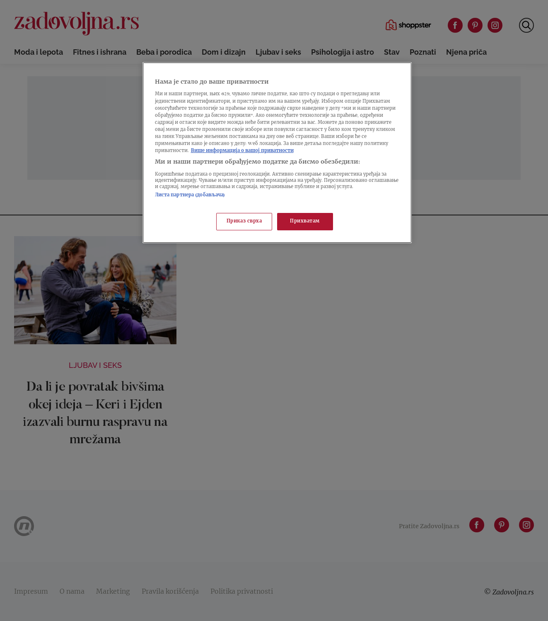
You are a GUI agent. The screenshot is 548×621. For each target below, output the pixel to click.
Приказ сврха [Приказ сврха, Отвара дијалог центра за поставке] (244, 221)
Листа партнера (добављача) (190, 195)
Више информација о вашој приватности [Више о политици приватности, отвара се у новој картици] (242, 151)
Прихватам (305, 221)
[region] (277, 152)
